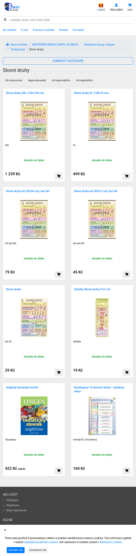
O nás (24, 30)
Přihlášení (12, 500)
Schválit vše (15, 550)
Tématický (10, 439)
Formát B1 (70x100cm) (85, 439)
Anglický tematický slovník (22, 387)
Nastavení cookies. (111, 542)
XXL (7, 145)
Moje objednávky (16, 510)
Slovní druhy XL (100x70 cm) (91, 92)
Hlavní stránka (16, 44)
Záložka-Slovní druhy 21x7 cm (92, 289)
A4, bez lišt (78, 243)
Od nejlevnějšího (61, 80)
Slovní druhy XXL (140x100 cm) (25, 92)
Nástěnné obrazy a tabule (99, 44)
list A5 (8, 341)
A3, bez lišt (10, 243)
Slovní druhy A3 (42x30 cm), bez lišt (27, 191)
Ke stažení (9, 30)
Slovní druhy (13, 289)
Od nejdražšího (84, 80)
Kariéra (63, 30)
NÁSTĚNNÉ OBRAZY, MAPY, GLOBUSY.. (55, 44)
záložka (77, 341)
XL (74, 145)
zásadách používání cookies (41, 542)
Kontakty (78, 30)
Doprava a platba (43, 30)
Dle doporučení (13, 80)
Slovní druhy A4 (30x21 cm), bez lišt (95, 191)
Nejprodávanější (37, 80)
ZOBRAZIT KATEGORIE (68, 61)
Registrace (12, 505)
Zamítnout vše (37, 550)
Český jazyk (18, 49)
